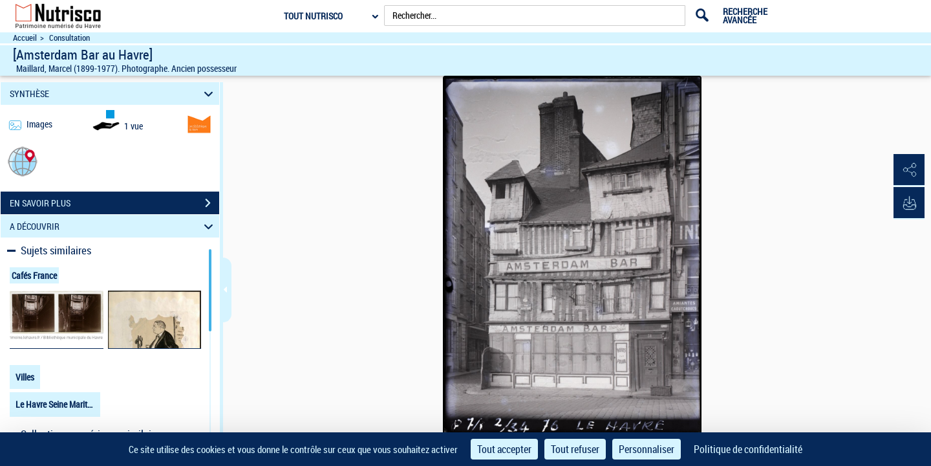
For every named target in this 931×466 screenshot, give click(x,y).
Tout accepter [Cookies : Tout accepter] (504, 449)
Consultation (69, 37)
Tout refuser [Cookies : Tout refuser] (575, 449)
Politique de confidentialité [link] (748, 449)
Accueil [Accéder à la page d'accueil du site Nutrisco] (25, 37)
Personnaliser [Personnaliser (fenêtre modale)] (646, 449)
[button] (22, 161)
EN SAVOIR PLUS (114, 203)
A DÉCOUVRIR (113, 226)
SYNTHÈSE (113, 93)
